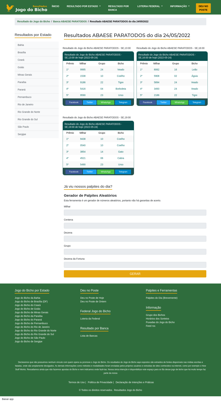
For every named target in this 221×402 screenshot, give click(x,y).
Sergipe (22, 134)
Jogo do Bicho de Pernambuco (31, 323)
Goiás (21, 67)
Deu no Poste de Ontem (93, 301)
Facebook (74, 102)
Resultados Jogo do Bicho (128, 390)
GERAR (135, 274)
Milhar (67, 206)
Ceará (21, 59)
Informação (179, 6)
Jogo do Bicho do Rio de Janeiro (32, 327)
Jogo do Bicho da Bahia (27, 297)
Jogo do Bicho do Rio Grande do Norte (35, 330)
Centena (68, 219)
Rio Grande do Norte (29, 112)
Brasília (22, 52)
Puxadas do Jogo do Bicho (160, 322)
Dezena (68, 232)
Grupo (67, 245)
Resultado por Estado (83, 6)
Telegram (123, 102)
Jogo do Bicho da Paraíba (28, 316)
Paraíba (22, 82)
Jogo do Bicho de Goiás (27, 308)
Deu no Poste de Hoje (92, 297)
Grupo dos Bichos (155, 315)
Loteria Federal (149, 6)
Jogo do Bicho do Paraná (28, 319)
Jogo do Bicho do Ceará (28, 305)
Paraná (22, 89)
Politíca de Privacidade (100, 382)
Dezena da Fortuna (74, 258)
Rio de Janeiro (25, 104)
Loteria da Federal (90, 318)
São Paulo (23, 126)
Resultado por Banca (118, 8)
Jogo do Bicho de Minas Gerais (31, 312)
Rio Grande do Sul (28, 119)
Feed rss (150, 326)
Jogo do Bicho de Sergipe (28, 341)
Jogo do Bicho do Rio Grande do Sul (34, 334)
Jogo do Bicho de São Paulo (30, 337)
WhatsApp (106, 102)
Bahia (21, 45)
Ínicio (56, 6)
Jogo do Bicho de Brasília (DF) (31, 301)
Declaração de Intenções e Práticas (135, 382)
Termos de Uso (76, 382)
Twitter (90, 102)
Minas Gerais (25, 74)
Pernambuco (24, 97)
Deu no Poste (203, 8)
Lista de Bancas (89, 335)
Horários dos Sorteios (157, 318)
